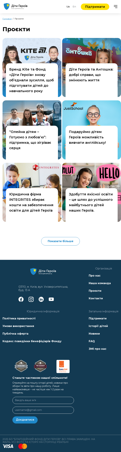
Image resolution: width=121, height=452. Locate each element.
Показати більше (60, 241)
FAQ (92, 341)
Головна (7, 18)
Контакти (96, 298)
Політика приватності (19, 318)
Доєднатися (25, 419)
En (74, 6)
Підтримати (95, 7)
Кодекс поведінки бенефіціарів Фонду (32, 341)
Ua (68, 6)
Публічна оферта (15, 333)
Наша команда (100, 283)
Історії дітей (98, 326)
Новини (94, 333)
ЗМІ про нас (97, 348)
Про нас (94, 275)
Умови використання (18, 326)
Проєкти (95, 290)
